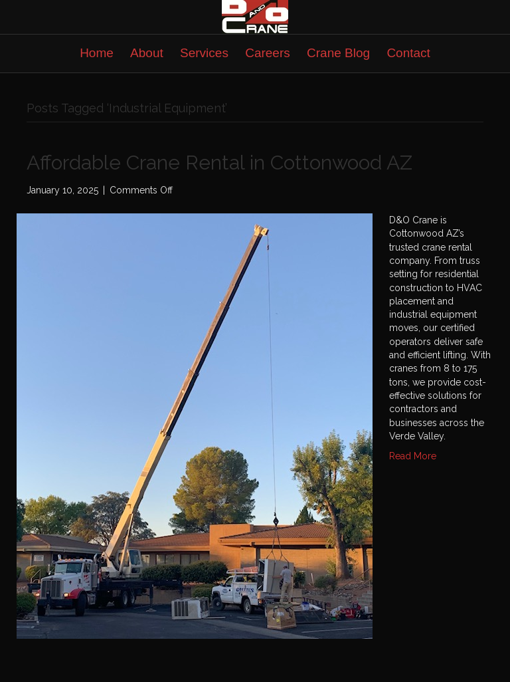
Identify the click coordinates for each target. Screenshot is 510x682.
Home (97, 53)
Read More (412, 456)
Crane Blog (338, 53)
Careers (267, 53)
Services (204, 53)
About (146, 53)
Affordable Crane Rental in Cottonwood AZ (219, 162)
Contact (408, 53)
